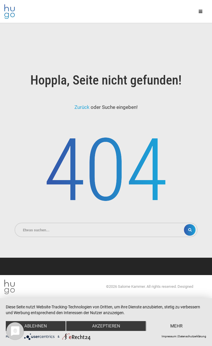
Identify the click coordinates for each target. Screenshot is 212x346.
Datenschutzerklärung (192, 336)
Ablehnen (35, 326)
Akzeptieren (106, 326)
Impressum (169, 336)
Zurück (81, 107)
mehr (176, 326)
